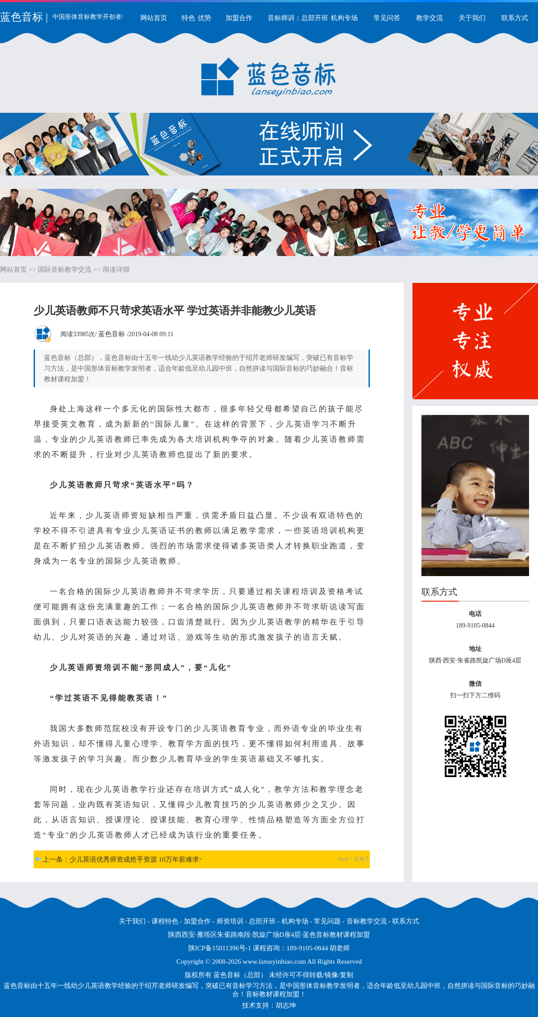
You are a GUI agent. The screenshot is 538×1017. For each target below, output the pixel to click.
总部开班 (314, 17)
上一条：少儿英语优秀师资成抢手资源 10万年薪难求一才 (128, 859)
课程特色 (165, 921)
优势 (204, 17)
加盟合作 (239, 17)
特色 (188, 17)
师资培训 (230, 921)
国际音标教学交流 (64, 269)
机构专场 (344, 17)
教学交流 (429, 17)
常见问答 (386, 17)
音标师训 (281, 17)
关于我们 (472, 17)
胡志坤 (286, 1005)
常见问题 (327, 921)
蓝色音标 (111, 334)
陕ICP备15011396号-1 (219, 948)
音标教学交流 (367, 921)
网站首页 (153, 17)
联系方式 (514, 17)
